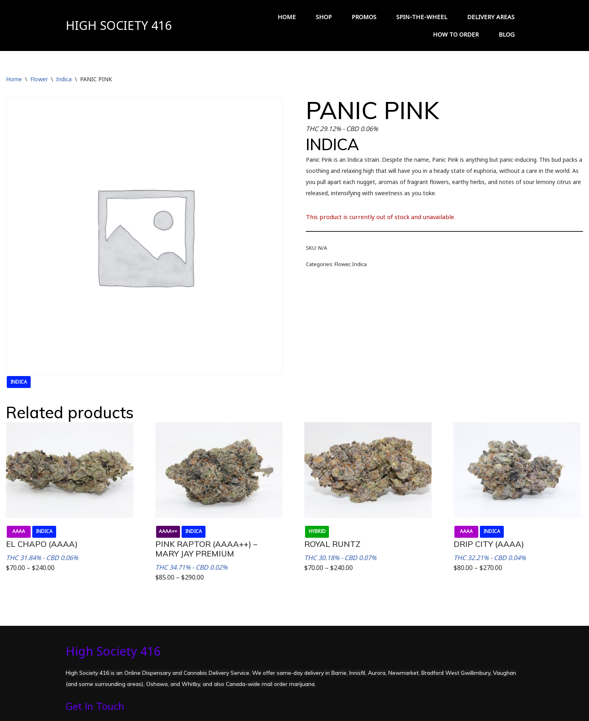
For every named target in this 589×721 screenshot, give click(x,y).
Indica (64, 79)
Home (14, 79)
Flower (39, 79)
